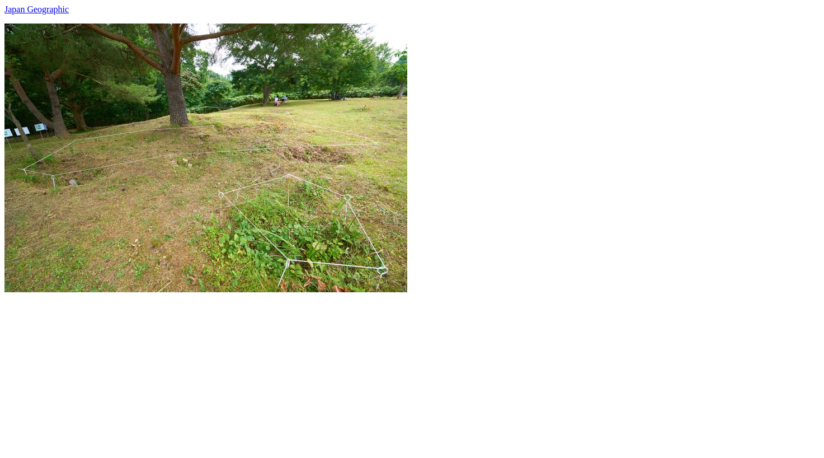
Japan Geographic (36, 9)
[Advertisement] (340, 370)
